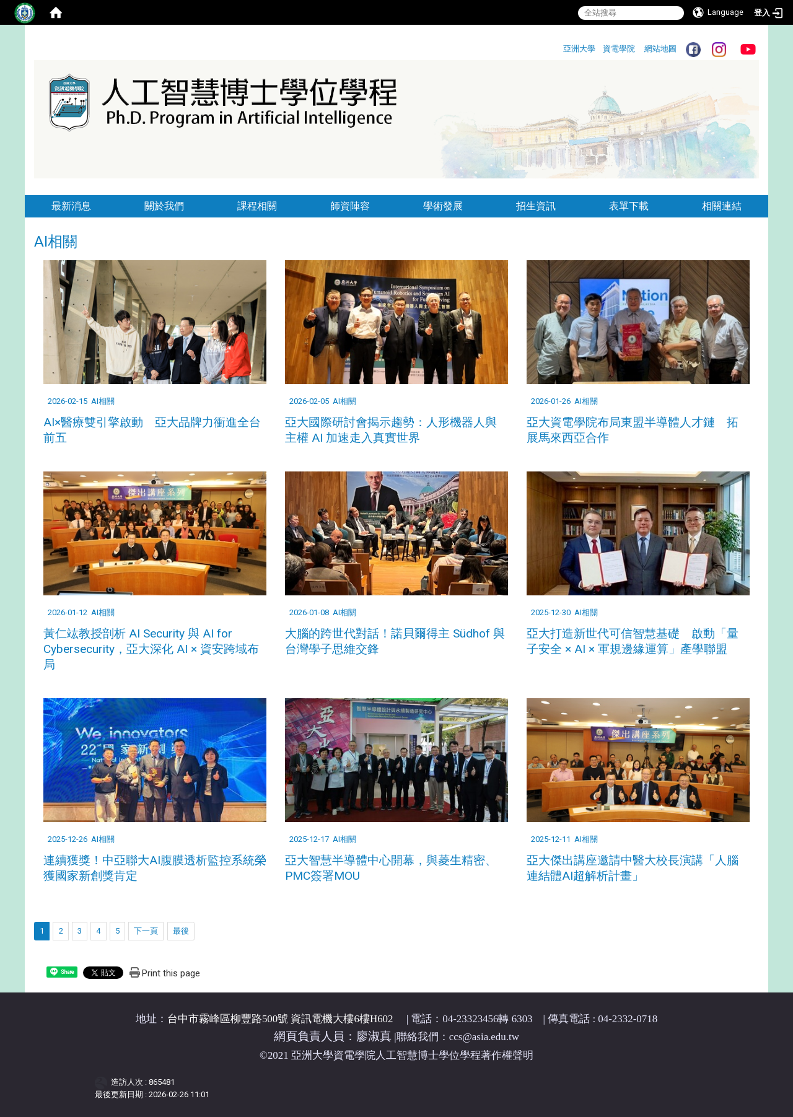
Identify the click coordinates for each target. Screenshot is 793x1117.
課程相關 (257, 206)
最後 (181, 930)
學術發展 (443, 206)
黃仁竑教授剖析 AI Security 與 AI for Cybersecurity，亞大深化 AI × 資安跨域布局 (151, 649)
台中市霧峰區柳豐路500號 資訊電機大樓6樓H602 (280, 1019)
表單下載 (629, 206)
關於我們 (164, 206)
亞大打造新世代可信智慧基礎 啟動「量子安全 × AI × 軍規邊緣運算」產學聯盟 (632, 641)
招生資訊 (536, 206)
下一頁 (146, 930)
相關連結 (722, 206)
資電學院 (619, 48)
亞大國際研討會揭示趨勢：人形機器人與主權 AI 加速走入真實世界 (391, 430)
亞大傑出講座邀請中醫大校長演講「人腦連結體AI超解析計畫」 (632, 868)
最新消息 (71, 206)
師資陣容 (350, 206)
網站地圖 (660, 48)
